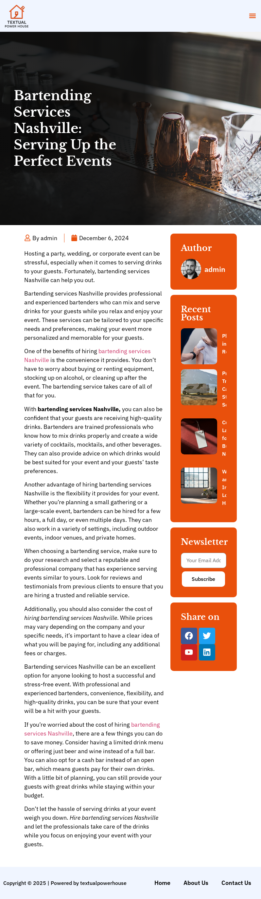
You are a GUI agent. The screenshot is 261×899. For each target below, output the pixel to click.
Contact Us (236, 883)
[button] (252, 15)
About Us (195, 883)
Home (162, 883)
